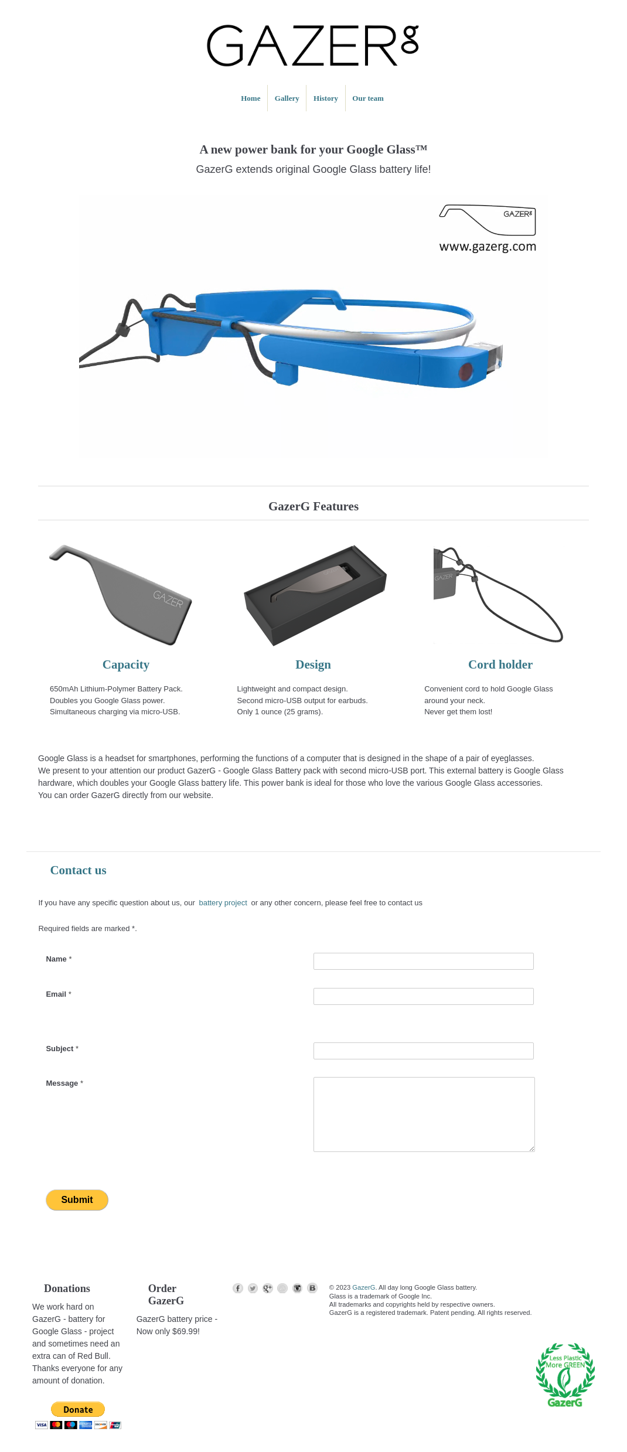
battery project (223, 902)
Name (58, 959)
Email (58, 994)
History (326, 98)
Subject (62, 1048)
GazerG (363, 1287)
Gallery (287, 98)
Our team (368, 98)
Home (250, 98)
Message (64, 1083)
